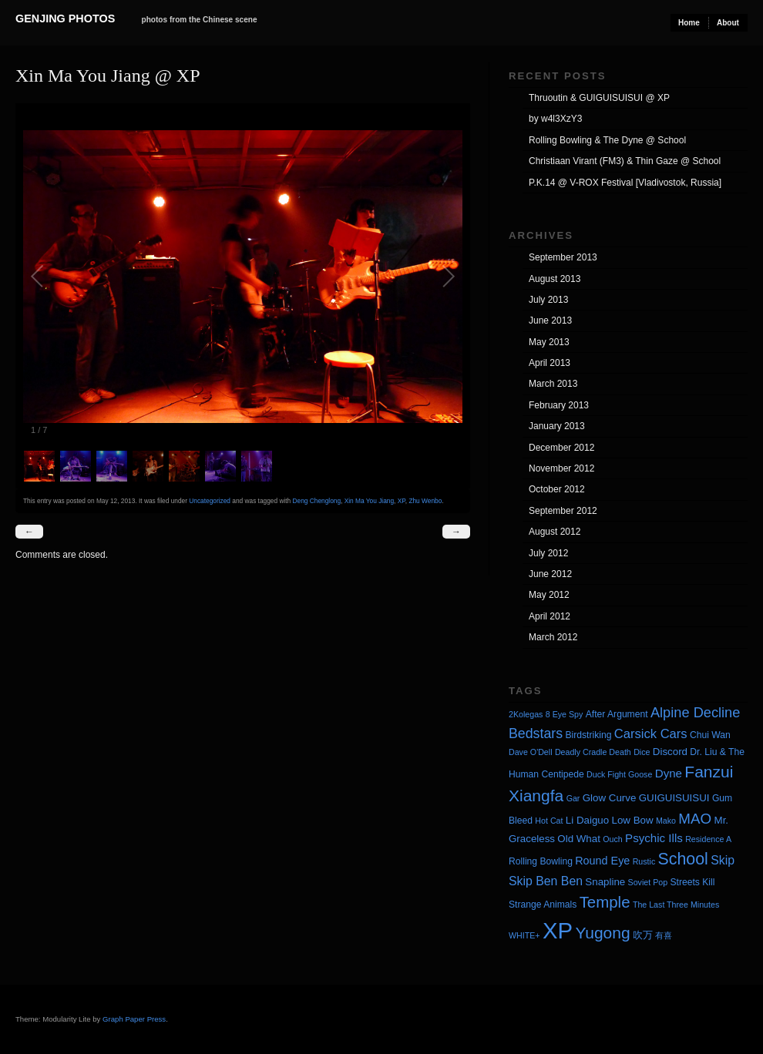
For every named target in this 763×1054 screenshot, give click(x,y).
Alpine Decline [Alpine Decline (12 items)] (695, 712)
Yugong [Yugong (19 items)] (602, 933)
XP (401, 501)
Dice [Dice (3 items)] (642, 752)
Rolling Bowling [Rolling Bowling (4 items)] (541, 861)
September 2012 (563, 510)
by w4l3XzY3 (555, 118)
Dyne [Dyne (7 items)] (668, 773)
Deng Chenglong (317, 501)
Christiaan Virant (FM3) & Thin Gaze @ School (625, 161)
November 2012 (561, 468)
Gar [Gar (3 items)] (573, 798)
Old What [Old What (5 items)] (578, 838)
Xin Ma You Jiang (369, 501)
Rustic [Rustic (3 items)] (644, 861)
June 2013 (550, 320)
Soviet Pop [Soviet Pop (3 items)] (648, 882)
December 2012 (561, 447)
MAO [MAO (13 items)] (694, 819)
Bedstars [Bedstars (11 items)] (536, 733)
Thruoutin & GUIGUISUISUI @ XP (599, 97)
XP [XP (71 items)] (558, 930)
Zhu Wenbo (425, 501)
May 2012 (549, 594)
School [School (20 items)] (683, 859)
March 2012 (553, 637)
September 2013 (563, 257)
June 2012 (550, 574)
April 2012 (549, 616)
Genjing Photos (65, 18)
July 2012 (548, 553)
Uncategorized (209, 501)
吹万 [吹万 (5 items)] (643, 935)
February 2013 (559, 405)
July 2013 (548, 299)
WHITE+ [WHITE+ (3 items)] (524, 935)
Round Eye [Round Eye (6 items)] (602, 860)
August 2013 (554, 279)
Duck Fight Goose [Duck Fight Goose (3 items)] (619, 774)
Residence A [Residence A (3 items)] (708, 839)
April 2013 (549, 362)
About (728, 22)
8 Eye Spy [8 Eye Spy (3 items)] (564, 714)
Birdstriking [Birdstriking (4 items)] (588, 735)
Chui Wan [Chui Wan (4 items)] (710, 735)
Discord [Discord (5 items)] (670, 751)
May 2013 (549, 342)
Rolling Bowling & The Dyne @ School (607, 140)
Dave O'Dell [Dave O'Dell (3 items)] (531, 752)
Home (689, 22)
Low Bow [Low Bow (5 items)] (633, 820)
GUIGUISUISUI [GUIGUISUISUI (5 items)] (674, 798)
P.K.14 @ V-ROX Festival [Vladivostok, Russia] (625, 182)
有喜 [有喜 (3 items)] (663, 935)
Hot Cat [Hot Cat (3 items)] (549, 820)
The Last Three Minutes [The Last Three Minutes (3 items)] (676, 904)
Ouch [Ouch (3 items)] (612, 839)
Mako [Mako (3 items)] (666, 820)
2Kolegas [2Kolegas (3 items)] (526, 714)
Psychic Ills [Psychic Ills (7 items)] (654, 837)
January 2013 (557, 426)
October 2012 (557, 489)
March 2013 (553, 383)
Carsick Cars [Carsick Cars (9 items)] (650, 734)
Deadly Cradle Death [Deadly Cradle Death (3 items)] (593, 752)
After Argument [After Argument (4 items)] (617, 714)
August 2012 (554, 531)
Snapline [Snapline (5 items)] (605, 882)
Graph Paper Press (134, 1019)
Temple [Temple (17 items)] (605, 902)
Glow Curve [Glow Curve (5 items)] (610, 798)
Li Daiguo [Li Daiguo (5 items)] (587, 820)
